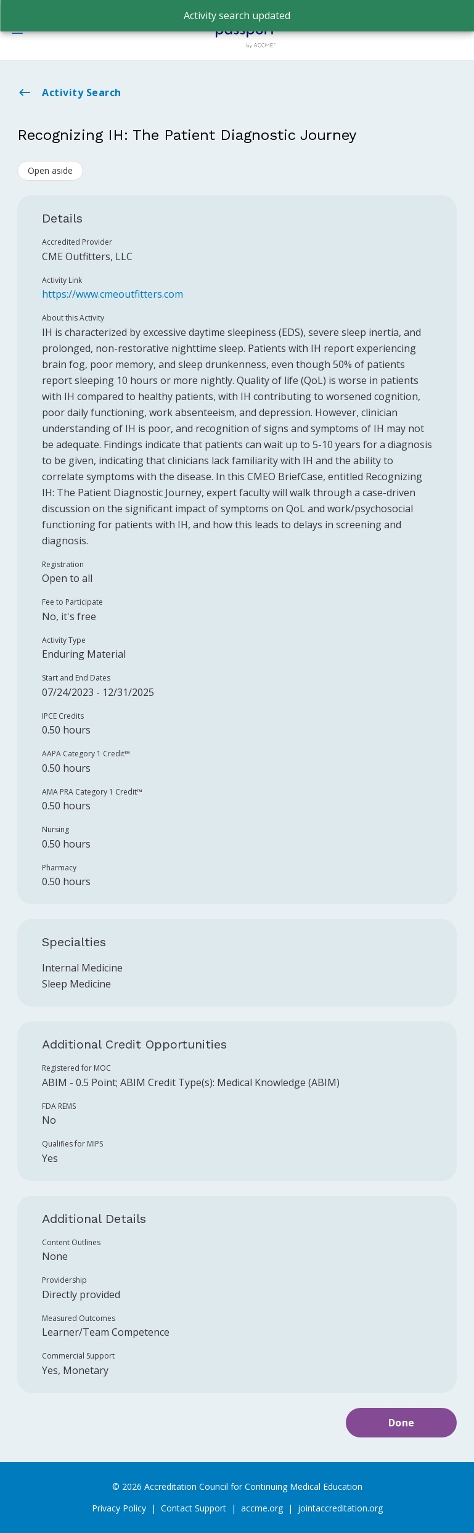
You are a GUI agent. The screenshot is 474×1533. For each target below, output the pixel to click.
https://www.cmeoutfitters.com (112, 294)
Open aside (50, 170)
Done (401, 1422)
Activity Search (69, 92)
